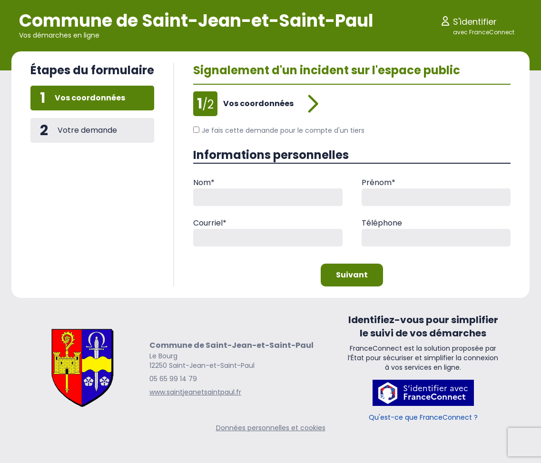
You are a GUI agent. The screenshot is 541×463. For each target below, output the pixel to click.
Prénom (378, 182)
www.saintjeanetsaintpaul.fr (195, 392)
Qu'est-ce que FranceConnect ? (423, 417)
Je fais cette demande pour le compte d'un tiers (278, 130)
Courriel (209, 222)
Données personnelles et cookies (270, 428)
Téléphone (382, 222)
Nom (204, 182)
